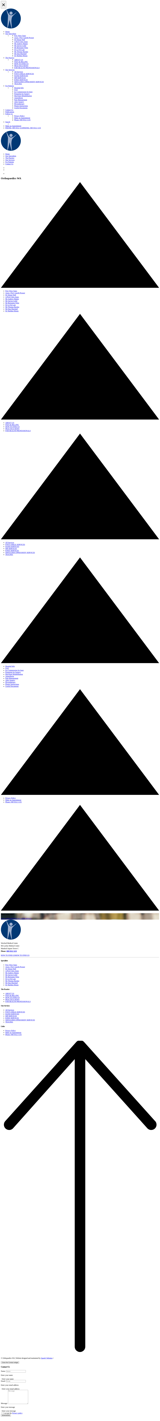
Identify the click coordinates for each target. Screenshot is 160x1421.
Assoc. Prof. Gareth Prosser (24, 38)
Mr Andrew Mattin (21, 44)
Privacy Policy (19, 116)
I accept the (13, 1416)
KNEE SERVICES (21, 80)
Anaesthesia (18, 98)
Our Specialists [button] (10, 156)
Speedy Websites (46, 1358)
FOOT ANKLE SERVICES (24, 74)
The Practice (9, 58)
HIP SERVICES (20, 78)
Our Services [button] (10, 160)
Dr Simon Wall (19, 40)
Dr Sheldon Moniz (20, 56)
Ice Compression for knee (23, 92)
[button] (23, 128)
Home (7, 32)
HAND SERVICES (21, 76)
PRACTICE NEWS (21, 66)
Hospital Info (19, 88)
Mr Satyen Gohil (20, 46)
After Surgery (19, 102)
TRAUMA (18, 84)
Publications (9, 112)
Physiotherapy (19, 104)
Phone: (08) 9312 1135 (22, 120)
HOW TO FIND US (21, 64)
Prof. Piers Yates (20, 36)
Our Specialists (10, 34)
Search (7, 122)
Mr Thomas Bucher (21, 52)
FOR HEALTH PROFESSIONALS (27, 68)
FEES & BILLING (21, 62)
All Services (18, 72)
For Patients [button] (9, 162)
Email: (3, 1381)
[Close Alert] (3, 4)
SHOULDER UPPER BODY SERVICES (29, 82)
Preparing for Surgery (22, 94)
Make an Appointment (22, 118)
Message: (4, 1406)
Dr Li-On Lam (19, 50)
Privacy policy (17, 1416)
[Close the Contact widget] (10, 1362)
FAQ (16, 90)
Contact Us (9, 110)
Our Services (10, 70)
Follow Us (9, 114)
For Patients (9, 86)
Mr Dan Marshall (20, 54)
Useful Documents (21, 108)
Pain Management (20, 100)
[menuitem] (84, 46)
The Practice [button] (9, 158)
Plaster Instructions (21, 106)
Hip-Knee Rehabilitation (23, 96)
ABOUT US (18, 60)
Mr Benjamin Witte (21, 48)
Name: (3, 1371)
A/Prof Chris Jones (21, 42)
